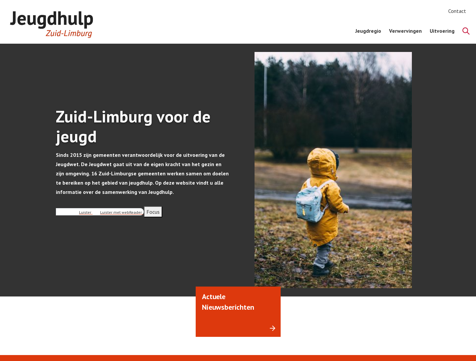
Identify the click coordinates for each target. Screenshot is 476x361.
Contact (457, 11)
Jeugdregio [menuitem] (368, 30)
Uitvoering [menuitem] (442, 30)
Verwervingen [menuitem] (405, 30)
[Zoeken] (466, 31)
